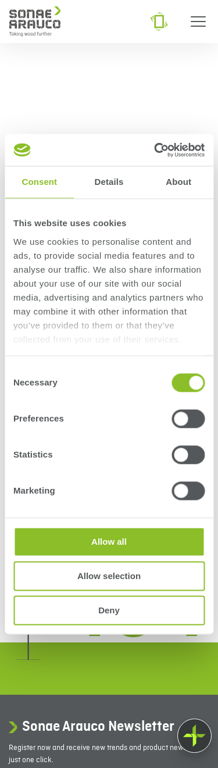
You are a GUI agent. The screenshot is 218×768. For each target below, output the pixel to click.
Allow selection (109, 576)
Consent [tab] (39, 182)
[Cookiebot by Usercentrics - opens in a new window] (155, 150)
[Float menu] (194, 736)
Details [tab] (109, 182)
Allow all (109, 541)
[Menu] (198, 21)
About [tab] (178, 182)
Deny (109, 610)
